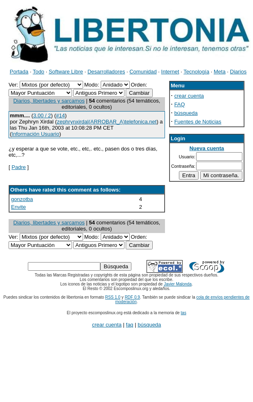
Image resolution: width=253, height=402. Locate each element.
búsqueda (186, 113)
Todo (38, 72)
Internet (170, 72)
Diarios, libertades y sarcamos (49, 101)
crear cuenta (189, 96)
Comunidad (143, 72)
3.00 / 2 (42, 115)
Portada (19, 72)
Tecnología (196, 72)
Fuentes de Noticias (197, 122)
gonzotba (22, 199)
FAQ (179, 104)
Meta (220, 72)
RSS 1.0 (112, 297)
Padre (18, 167)
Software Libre (66, 72)
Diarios (238, 72)
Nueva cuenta (207, 148)
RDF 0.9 (132, 297)
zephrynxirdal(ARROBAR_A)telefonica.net (107, 122)
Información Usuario (35, 134)
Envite (18, 207)
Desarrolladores (106, 72)
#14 (60, 115)
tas (183, 313)
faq (129, 325)
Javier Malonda (178, 284)
